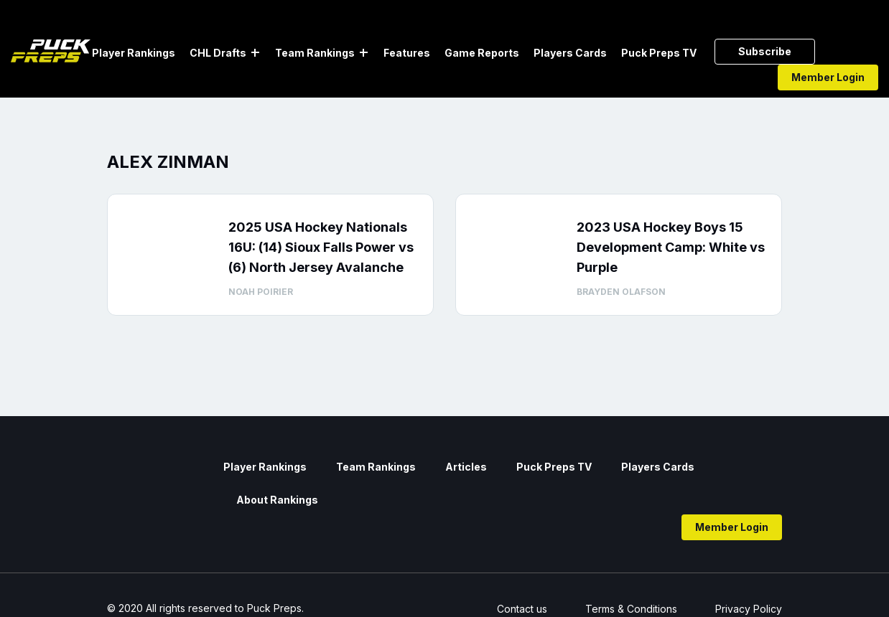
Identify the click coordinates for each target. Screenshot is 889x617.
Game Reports (481, 53)
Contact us (522, 609)
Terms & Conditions (631, 609)
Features (406, 53)
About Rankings (277, 500)
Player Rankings (133, 53)
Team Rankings (315, 53)
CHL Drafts (218, 53)
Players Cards (570, 53)
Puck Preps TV (659, 53)
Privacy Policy (748, 609)
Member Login (828, 77)
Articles (466, 467)
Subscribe (764, 51)
